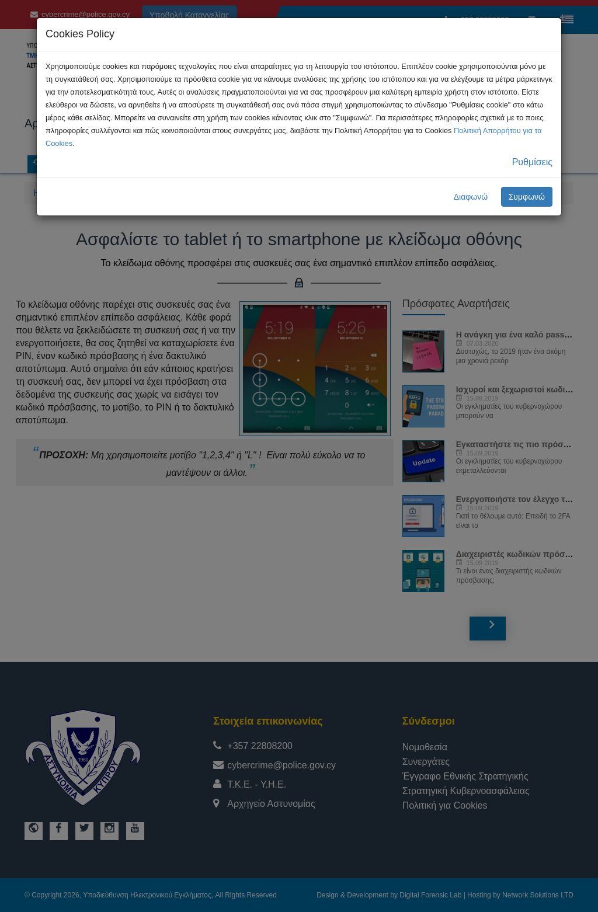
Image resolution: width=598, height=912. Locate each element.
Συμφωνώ (527, 196)
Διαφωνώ (471, 196)
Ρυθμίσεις (532, 162)
